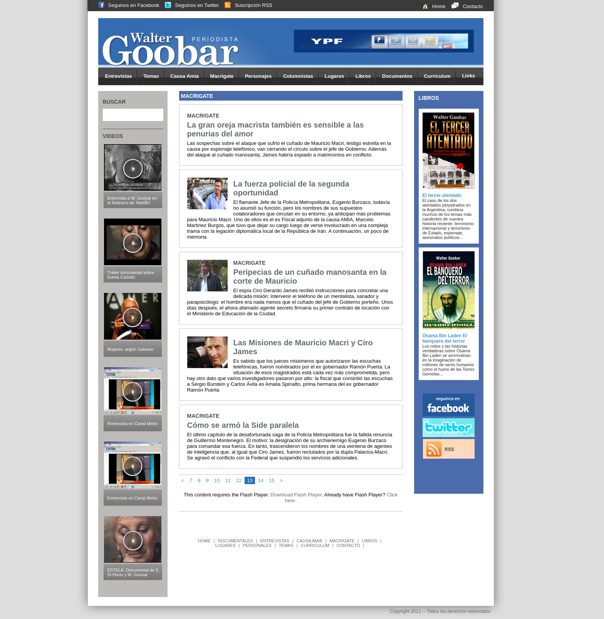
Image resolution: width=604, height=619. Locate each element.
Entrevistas (121, 76)
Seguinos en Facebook (125, 5)
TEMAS (286, 545)
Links (468, 76)
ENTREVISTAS (274, 540)
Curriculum (440, 76)
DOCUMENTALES (235, 540)
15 (271, 480)
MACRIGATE (342, 540)
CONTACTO (348, 545)
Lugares (337, 76)
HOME (204, 540)
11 (227, 480)
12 (239, 480)
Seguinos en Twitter (189, 5)
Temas (153, 76)
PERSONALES (257, 545)
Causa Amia (187, 76)
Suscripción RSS (245, 5)
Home (431, 6)
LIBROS (369, 540)
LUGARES (225, 545)
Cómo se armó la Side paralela (243, 425)
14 (260, 480)
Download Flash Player (296, 495)
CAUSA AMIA (309, 540)
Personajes (261, 76)
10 (217, 480)
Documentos (400, 76)
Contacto (464, 6)
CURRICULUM (315, 545)
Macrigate (224, 76)
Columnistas (301, 76)
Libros (366, 76)
